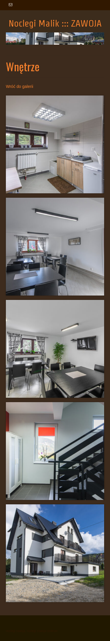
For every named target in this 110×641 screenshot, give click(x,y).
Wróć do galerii (19, 86)
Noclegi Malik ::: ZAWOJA (55, 23)
